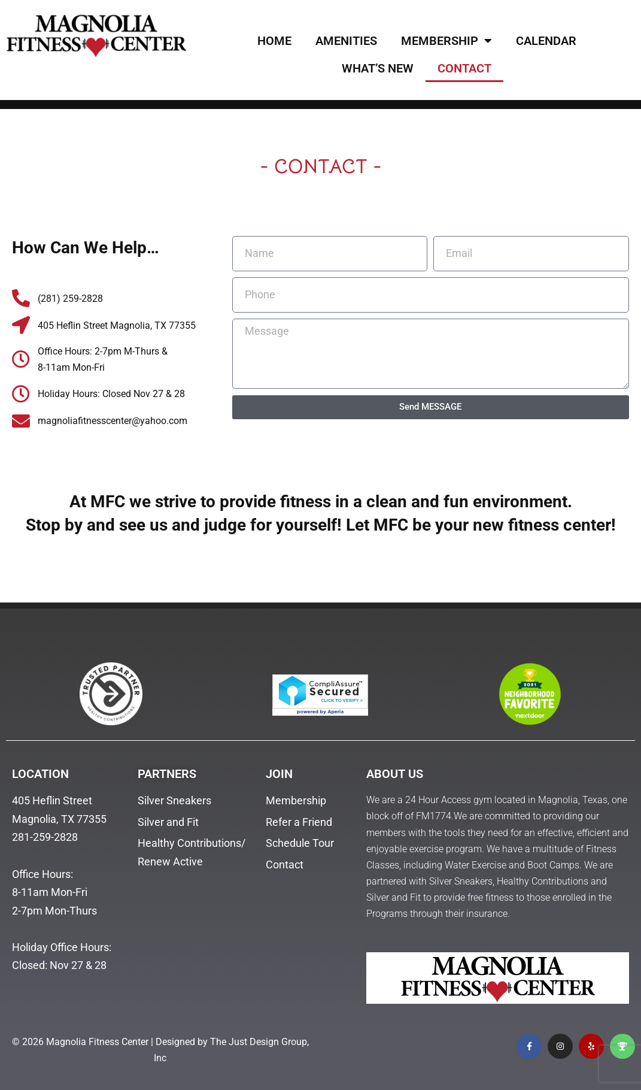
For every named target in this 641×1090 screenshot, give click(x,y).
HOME (274, 41)
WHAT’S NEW (378, 68)
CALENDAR (546, 41)
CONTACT (464, 68)
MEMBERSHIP (446, 41)
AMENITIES (346, 41)
